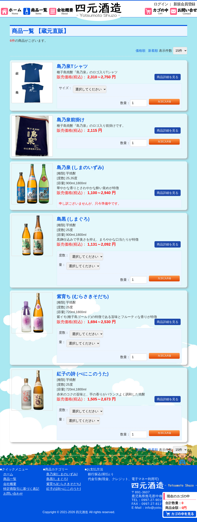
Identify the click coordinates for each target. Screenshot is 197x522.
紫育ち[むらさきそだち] (63, 484)
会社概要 (9, 484)
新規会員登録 (184, 4)
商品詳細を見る (167, 77)
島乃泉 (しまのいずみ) (80, 167)
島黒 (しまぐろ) (73, 219)
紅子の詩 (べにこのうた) (83, 373)
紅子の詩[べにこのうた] (63, 489)
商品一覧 (9, 479)
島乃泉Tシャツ (72, 66)
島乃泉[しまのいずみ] (62, 474)
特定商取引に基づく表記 (21, 489)
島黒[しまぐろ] (57, 479)
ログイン (161, 4)
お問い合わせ (13, 493)
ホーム (8, 474)
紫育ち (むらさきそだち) (83, 296)
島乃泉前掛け (71, 119)
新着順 (153, 51)
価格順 (140, 51)
